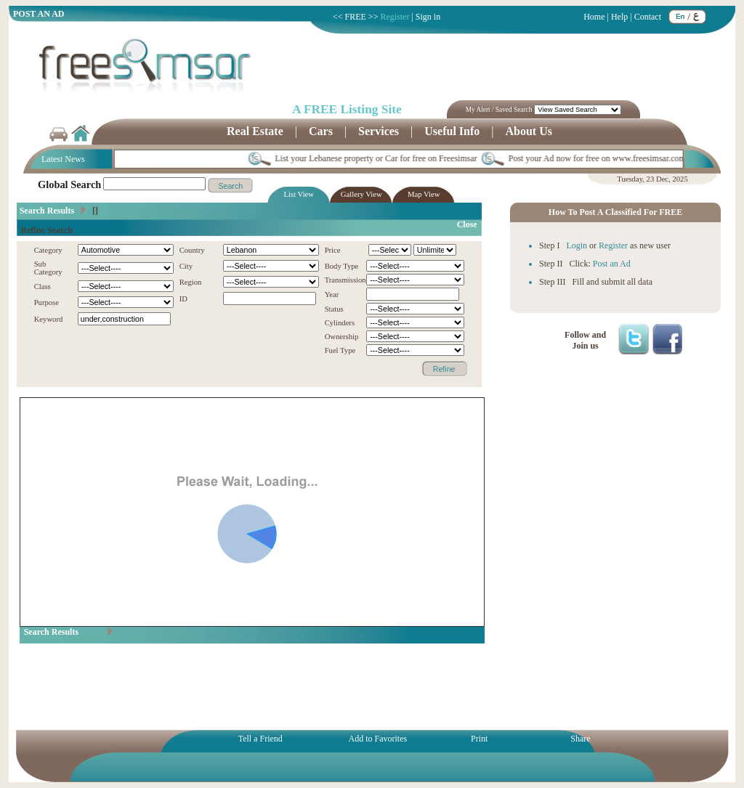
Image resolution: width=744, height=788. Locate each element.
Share (580, 739)
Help (619, 17)
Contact (647, 17)
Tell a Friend (259, 739)
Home (593, 17)
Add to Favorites (377, 739)
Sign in (428, 17)
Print (478, 739)
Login (576, 245)
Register (394, 17)
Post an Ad (612, 264)
